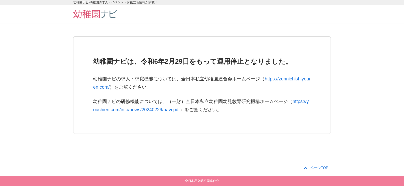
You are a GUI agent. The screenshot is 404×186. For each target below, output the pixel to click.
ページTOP (316, 168)
